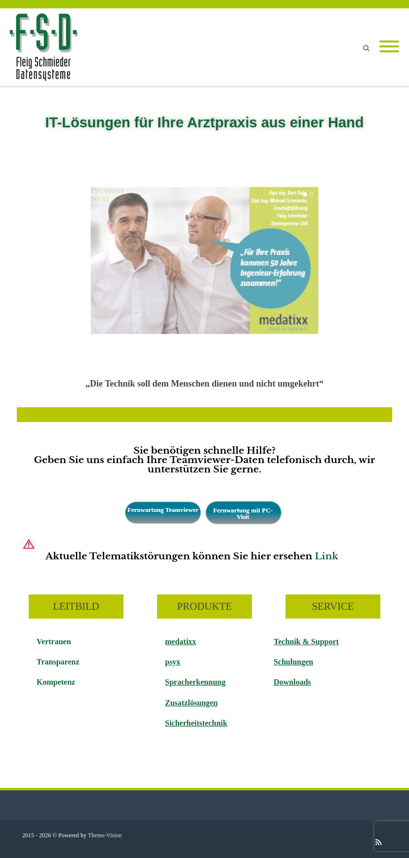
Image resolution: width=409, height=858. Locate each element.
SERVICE (333, 606)
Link (326, 556)
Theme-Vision (105, 835)
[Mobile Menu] (389, 47)
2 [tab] (311, 194)
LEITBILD (76, 606)
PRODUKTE (204, 606)
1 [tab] (305, 194)
